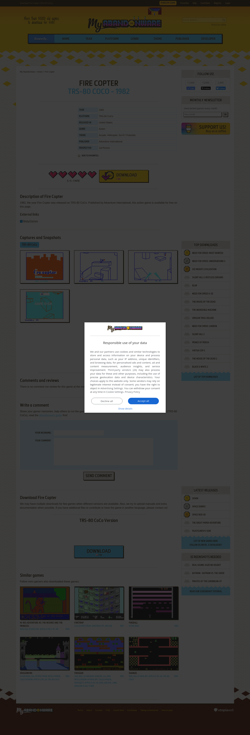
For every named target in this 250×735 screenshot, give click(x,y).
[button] (125, 408)
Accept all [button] (143, 401)
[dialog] (125, 367)
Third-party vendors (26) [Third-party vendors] (122, 369)
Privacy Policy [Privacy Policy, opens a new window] (132, 391)
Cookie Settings (114, 391)
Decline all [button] (107, 401)
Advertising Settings (112, 388)
